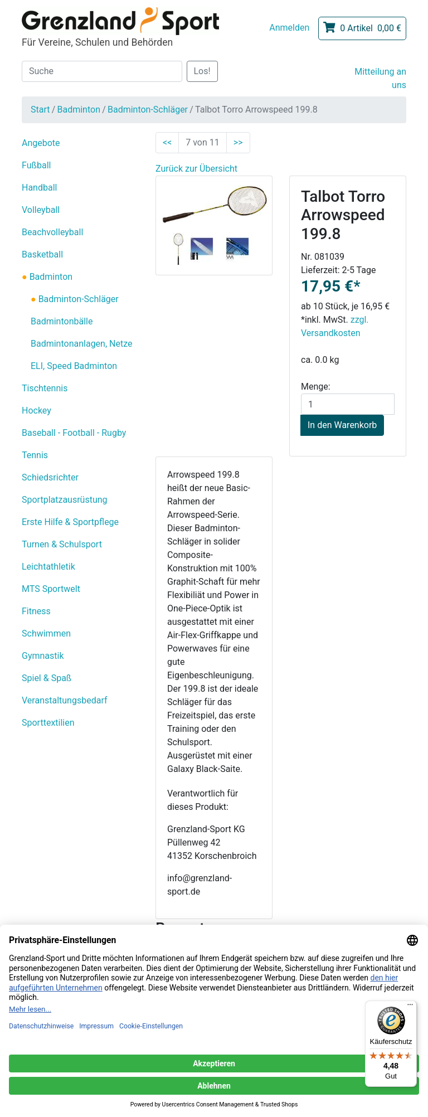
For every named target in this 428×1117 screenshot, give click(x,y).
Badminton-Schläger (148, 109)
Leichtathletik (48, 566)
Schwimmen (46, 633)
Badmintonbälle (62, 321)
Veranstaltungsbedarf (65, 700)
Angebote (41, 143)
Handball (39, 187)
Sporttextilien (48, 722)
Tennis (35, 455)
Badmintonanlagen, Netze (81, 343)
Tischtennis (44, 388)
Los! (202, 71)
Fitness (36, 611)
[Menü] (410, 1007)
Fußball (36, 165)
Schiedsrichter (50, 477)
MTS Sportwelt (51, 589)
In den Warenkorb (342, 425)
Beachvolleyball (52, 232)
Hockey (36, 410)
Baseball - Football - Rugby (74, 433)
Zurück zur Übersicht (196, 168)
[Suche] (102, 71)
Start (40, 109)
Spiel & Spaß (46, 678)
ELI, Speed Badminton (74, 366)
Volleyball (41, 210)
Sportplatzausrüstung (65, 499)
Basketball (42, 254)
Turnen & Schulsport (62, 544)
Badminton (78, 109)
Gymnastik (43, 655)
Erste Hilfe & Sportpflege (70, 522)
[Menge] (348, 404)
